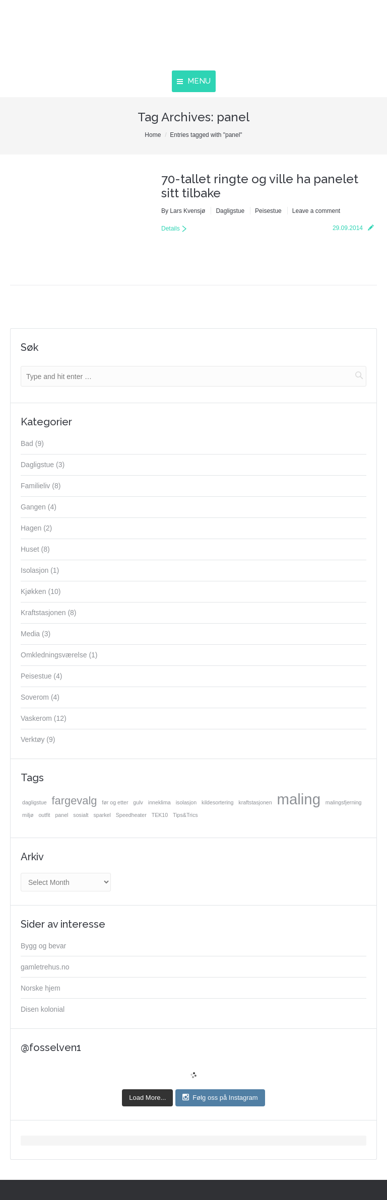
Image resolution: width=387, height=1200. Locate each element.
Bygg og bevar (43, 946)
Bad (27, 443)
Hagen (31, 528)
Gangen (33, 507)
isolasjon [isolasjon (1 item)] (186, 802)
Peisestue (268, 210)
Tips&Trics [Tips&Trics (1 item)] (185, 815)
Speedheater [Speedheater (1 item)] (131, 815)
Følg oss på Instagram (219, 1097)
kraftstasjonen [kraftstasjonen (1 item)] (255, 802)
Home (153, 134)
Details (170, 228)
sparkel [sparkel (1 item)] (101, 815)
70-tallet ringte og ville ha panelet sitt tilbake (259, 186)
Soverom (35, 697)
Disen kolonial (42, 1009)
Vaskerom (36, 718)
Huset (30, 549)
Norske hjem (40, 988)
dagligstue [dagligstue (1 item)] (34, 802)
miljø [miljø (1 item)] (28, 815)
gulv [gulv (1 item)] (138, 802)
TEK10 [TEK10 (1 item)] (160, 815)
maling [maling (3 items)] (298, 799)
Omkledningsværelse (54, 655)
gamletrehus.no (45, 967)
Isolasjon (34, 570)
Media (30, 634)
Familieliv (35, 486)
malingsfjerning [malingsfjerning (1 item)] (344, 802)
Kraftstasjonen (43, 613)
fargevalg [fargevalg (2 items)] (74, 800)
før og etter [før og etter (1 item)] (115, 802)
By (183, 210)
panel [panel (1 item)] (61, 815)
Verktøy (32, 739)
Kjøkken (33, 591)
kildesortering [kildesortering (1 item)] (217, 802)
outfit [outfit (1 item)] (44, 815)
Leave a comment (316, 210)
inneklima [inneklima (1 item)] (159, 802)
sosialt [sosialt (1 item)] (80, 815)
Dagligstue (230, 210)
